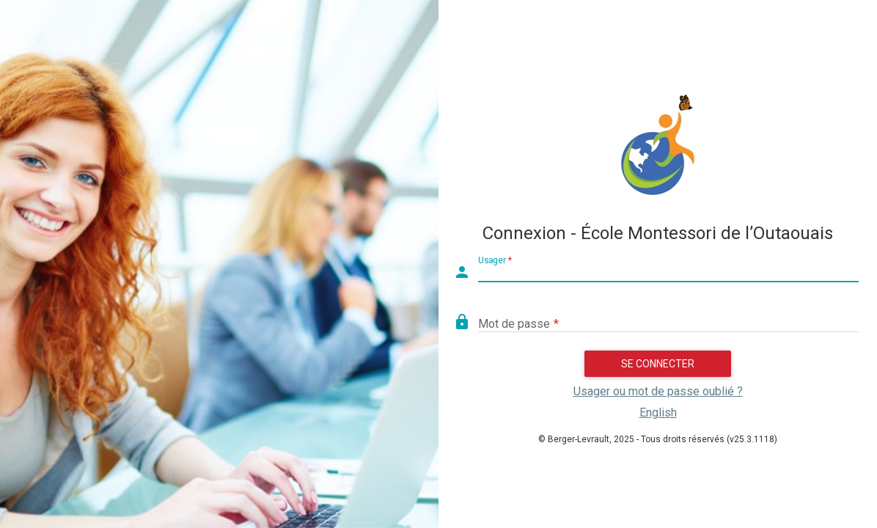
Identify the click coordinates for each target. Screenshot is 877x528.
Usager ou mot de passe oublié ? (658, 391)
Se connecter (657, 364)
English (658, 412)
